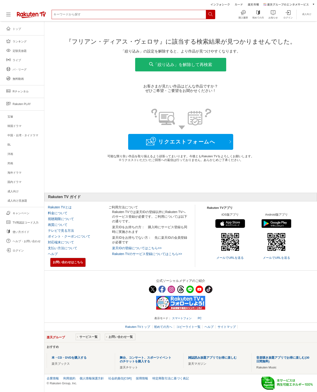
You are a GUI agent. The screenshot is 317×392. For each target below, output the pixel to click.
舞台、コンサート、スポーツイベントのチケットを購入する (145, 359)
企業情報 (53, 378)
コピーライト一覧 (188, 327)
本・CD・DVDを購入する (69, 357)
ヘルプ (53, 254)
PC (200, 318)
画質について (57, 225)
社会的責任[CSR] (120, 378)
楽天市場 (253, 4)
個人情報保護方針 (92, 378)
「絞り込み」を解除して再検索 (180, 64)
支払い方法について (62, 248)
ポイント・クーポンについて (69, 236)
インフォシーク (220, 4)
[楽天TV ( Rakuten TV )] (31, 16)
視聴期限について (61, 219)
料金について (57, 213)
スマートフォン (182, 318)
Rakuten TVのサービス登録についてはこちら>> (147, 254)
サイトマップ (227, 327)
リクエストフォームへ (180, 141)
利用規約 (69, 378)
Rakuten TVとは (60, 207)
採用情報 (142, 378)
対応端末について (61, 242)
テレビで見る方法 (61, 230)
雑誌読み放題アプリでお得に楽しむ (212, 357)
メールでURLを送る (230, 257)
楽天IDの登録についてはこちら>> (137, 248)
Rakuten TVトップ (138, 327)
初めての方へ (163, 327)
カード (239, 4)
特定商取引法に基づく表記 (170, 378)
